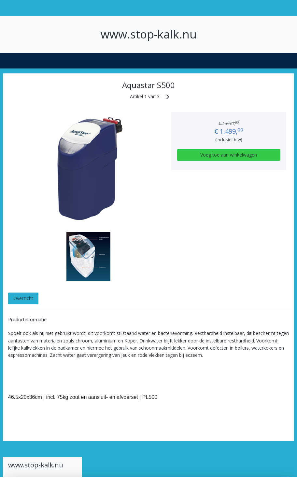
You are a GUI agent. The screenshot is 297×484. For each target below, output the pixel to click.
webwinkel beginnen (166, 472)
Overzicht (108, 298)
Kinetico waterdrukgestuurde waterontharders (39, 205)
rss (140, 472)
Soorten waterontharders (42, 141)
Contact (17, 233)
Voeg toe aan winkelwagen (247, 158)
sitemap (127, 472)
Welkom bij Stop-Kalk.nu (42, 100)
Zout (14, 222)
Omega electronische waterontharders (39, 186)
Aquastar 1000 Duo (42, 172)
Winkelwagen (27, 294)
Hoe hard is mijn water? (37, 127)
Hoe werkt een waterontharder (28, 114)
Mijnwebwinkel (222, 472)
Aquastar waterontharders (45, 158)
